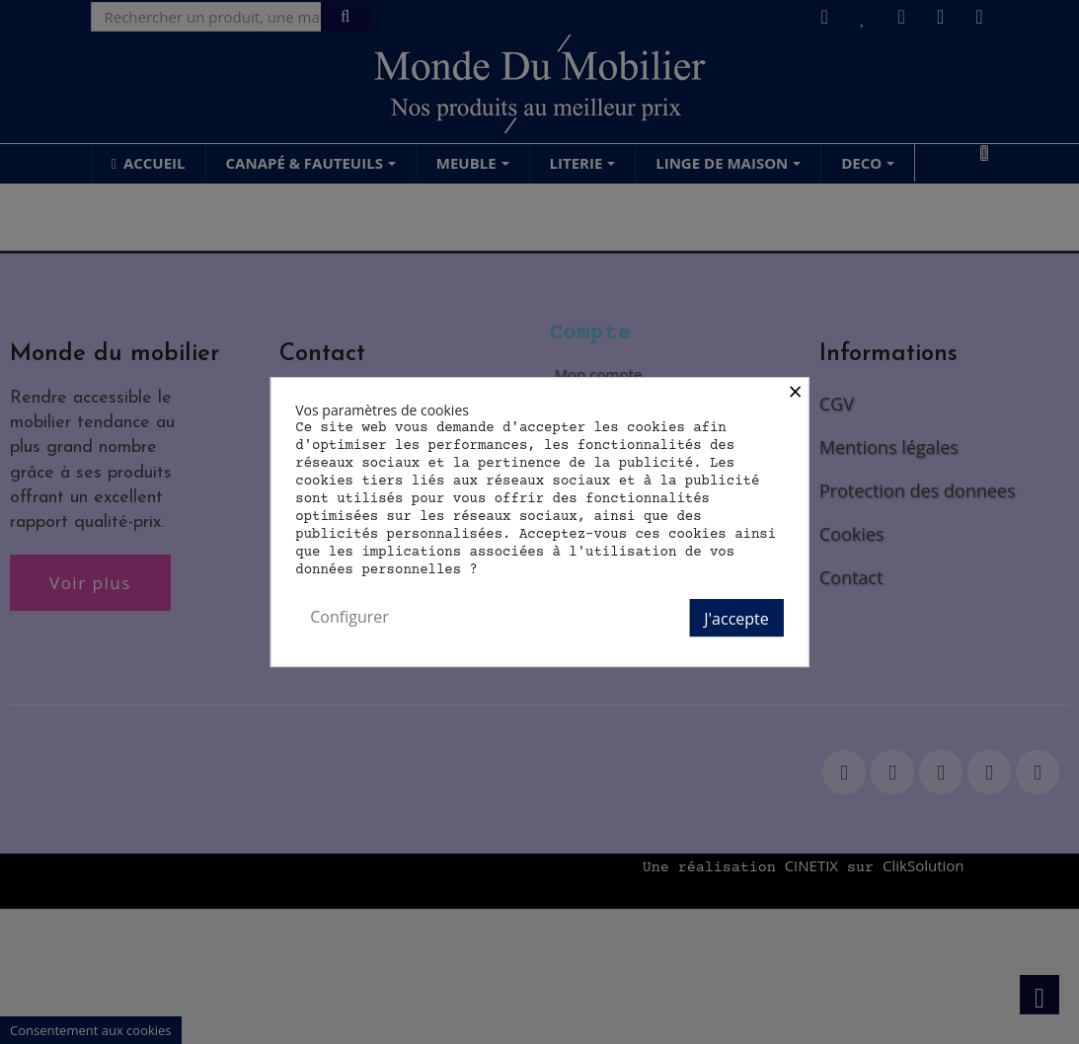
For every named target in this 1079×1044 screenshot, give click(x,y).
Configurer (349, 617)
